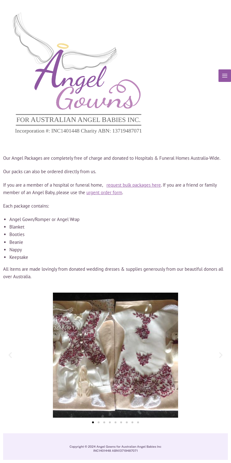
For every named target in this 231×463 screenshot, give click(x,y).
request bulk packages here (133, 185)
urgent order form (104, 192)
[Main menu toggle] (224, 75)
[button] (10, 355)
